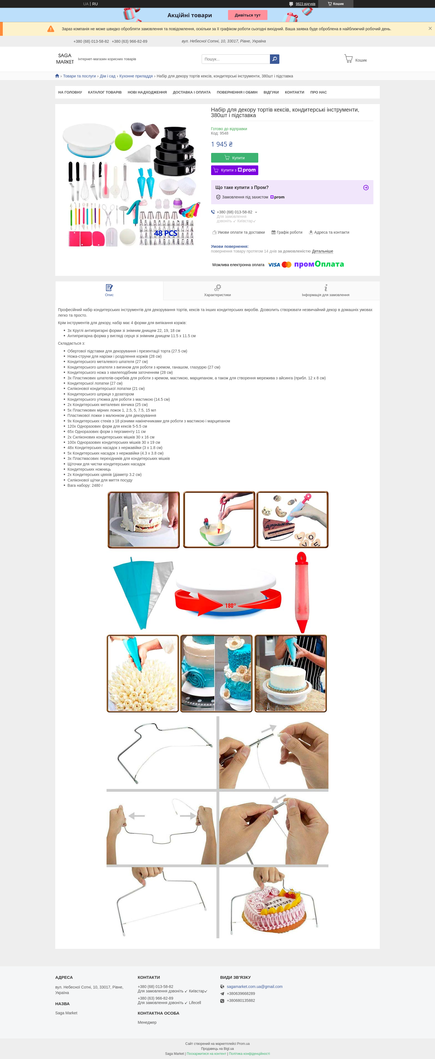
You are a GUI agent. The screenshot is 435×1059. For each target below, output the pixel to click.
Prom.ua (243, 1044)
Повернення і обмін (237, 92)
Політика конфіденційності (249, 1054)
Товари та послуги (79, 76)
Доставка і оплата (192, 92)
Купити (238, 158)
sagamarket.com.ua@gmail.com (255, 987)
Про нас (318, 92)
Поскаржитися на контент (206, 1054)
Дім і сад (107, 76)
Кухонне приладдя (136, 76)
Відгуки (271, 92)
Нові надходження (147, 92)
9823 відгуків (305, 4)
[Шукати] (274, 59)
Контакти (294, 92)
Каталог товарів (105, 92)
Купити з (238, 170)
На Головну (70, 92)
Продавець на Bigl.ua (217, 1049)
